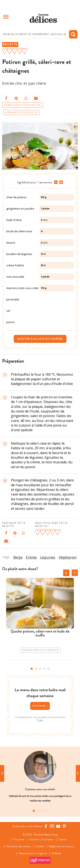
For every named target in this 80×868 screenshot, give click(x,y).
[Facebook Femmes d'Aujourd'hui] (46, 826)
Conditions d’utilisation (41, 839)
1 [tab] (32, 669)
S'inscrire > (40, 705)
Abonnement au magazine (33, 853)
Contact (40, 846)
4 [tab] (44, 669)
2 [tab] (36, 669)
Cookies (62, 839)
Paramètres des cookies (18, 846)
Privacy (40, 720)
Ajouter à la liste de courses (40, 339)
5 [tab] (48, 669)
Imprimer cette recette (21, 112)
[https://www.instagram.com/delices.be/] (52, 826)
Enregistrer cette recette (22, 105)
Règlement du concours (61, 846)
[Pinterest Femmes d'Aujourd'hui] (64, 826)
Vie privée (19, 839)
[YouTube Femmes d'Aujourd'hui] (58, 826)
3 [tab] (40, 669)
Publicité (56, 853)
